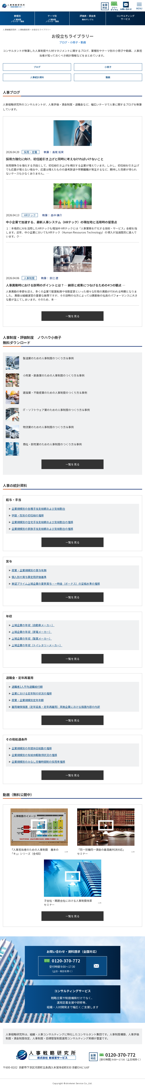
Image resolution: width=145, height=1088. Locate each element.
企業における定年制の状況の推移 (32, 693)
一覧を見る (73, 316)
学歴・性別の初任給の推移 (28, 515)
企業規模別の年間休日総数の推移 (32, 748)
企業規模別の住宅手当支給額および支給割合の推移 (42, 522)
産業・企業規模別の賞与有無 (29, 570)
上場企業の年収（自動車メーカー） (33, 625)
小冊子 (107, 66)
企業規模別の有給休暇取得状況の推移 (34, 755)
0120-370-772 (66, 961)
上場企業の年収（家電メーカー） (32, 632)
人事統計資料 (37, 77)
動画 (108, 77)
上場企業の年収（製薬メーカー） (32, 638)
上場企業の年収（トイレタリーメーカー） (37, 645)
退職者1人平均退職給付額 (27, 687)
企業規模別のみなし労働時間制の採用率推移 (38, 762)
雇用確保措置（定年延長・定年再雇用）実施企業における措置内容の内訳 (56, 707)
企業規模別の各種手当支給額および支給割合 (38, 509)
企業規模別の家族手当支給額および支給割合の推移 (42, 529)
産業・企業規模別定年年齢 (28, 700)
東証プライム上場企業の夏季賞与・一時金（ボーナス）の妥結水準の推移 (56, 583)
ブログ (37, 66)
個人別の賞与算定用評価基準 (29, 577)
